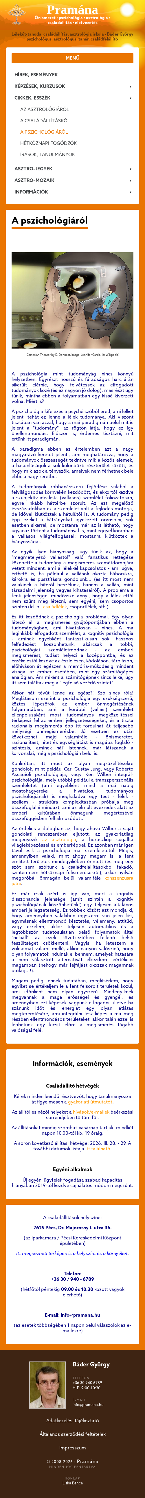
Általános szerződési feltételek (73, 1434)
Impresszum (72, 1448)
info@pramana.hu (88, 1405)
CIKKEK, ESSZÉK (32, 98)
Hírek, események (36, 75)
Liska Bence (73, 1483)
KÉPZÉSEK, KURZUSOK (39, 86)
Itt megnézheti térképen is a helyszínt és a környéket (72, 1253)
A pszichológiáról (44, 132)
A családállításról (45, 121)
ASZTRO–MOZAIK (34, 180)
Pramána (87, 1461)
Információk (31, 192)
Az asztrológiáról (44, 110)
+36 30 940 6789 (87, 1383)
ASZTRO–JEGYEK (33, 169)
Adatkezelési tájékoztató (72, 1421)
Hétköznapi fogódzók (48, 143)
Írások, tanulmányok (47, 155)
